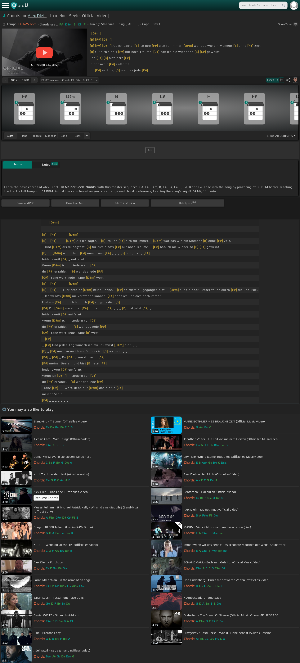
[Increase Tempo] (34, 80)
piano (24, 135)
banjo (64, 135)
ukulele (37, 135)
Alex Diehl (37, 15)
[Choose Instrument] (87, 136)
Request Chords (46, 498)
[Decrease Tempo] (5, 80)
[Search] (283, 5)
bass (78, 135)
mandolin (50, 135)
